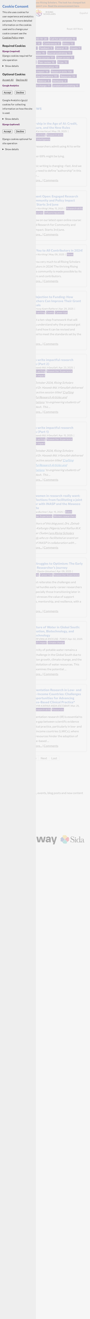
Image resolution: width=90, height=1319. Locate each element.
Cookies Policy (10, 37)
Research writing (36, 134)
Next (44, 758)
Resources (66, 76)
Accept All (8, 79)
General (59, 48)
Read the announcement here (63, 5)
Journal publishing (57, 52)
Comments (51, 180)
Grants (74, 48)
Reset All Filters (75, 28)
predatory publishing (64, 85)
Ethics (66, 43)
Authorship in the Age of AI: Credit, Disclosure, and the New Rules (51, 125)
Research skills (59, 71)
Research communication (40, 66)
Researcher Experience (41, 76)
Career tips (61, 312)
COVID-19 (37, 38)
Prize (60, 62)
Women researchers (65, 516)
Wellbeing (58, 80)
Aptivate (49, 848)
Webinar (42, 80)
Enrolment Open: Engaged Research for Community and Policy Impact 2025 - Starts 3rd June (52, 200)
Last (54, 758)
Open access (63, 57)
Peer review (44, 62)
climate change (38, 85)
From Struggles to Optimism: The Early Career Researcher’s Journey (54, 565)
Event (69, 511)
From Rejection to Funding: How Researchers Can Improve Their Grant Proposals (53, 301)
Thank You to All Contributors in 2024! (54, 250)
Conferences (50, 43)
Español (84, 13)
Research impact (37, 642)
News (70, 254)
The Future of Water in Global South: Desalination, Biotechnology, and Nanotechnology (53, 631)
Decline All (21, 79)
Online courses (42, 57)
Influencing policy (54, 212)
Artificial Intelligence (38, 139)
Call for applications (61, 38)
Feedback (44, 48)
